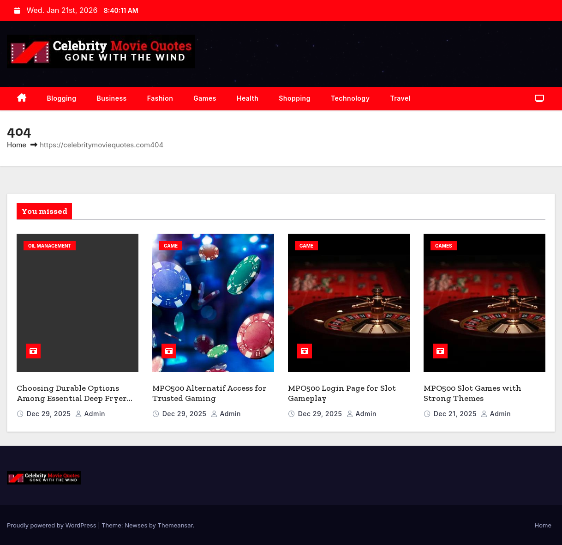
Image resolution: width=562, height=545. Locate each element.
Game (171, 245)
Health (247, 98)
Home (16, 144)
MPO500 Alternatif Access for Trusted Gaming (209, 393)
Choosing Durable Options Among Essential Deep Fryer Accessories (72, 398)
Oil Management (49, 245)
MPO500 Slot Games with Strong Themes (472, 393)
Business (111, 98)
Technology (350, 98)
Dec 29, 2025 (50, 414)
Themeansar (175, 525)
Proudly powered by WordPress (52, 525)
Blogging (62, 98)
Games (204, 98)
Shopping (295, 98)
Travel (400, 98)
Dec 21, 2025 (456, 414)
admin (90, 414)
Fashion (160, 98)
